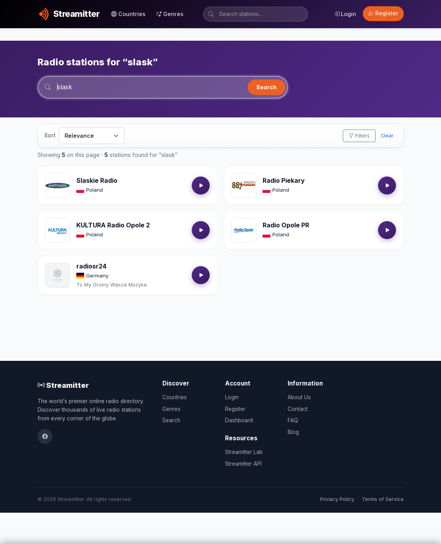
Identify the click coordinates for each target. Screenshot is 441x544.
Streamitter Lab (244, 452)
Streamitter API (243, 464)
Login (345, 14)
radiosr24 (91, 266)
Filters (359, 135)
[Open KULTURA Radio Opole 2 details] (57, 230)
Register (383, 13)
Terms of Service (383, 499)
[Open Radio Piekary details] (243, 185)
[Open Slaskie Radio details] (57, 185)
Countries (128, 14)
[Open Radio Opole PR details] (243, 230)
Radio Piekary (284, 180)
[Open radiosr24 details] (57, 275)
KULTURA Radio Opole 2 (113, 225)
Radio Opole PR (286, 225)
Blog (293, 432)
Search (266, 87)
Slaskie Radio (96, 180)
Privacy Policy (337, 499)
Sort (50, 135)
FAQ (293, 420)
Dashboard (239, 420)
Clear (387, 136)
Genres (170, 14)
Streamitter (63, 385)
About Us (299, 397)
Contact (298, 409)
